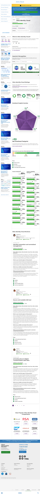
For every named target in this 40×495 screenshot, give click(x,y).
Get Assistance (16, 50)
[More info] (27, 107)
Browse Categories (4, 7)
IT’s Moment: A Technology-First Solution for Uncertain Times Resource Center (22, 440)
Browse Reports (4, 9)
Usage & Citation (3, 467)
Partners (15, 464)
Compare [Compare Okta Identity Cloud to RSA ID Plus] (25, 423)
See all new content (5, 194)
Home (13, 16)
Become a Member (5, 452)
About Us (2, 464)
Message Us (22, 451)
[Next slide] (38, 75)
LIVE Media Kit (16, 465)
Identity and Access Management (20, 16)
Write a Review (4, 14)
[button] (20, 493)
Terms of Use (2, 468)
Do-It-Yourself (28, 464)
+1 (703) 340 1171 (28, 441)
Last (23, 405)
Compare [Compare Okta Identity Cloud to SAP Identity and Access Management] (16, 433)
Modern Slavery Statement (4, 469)
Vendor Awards (4, 18)
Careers (2, 465)
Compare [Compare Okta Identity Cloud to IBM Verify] (34, 433)
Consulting (28, 466)
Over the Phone (29, 465)
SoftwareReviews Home (5, 5)
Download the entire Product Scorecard (19, 86)
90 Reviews (14, 28)
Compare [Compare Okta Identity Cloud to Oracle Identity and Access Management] (25, 433)
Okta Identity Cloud (29, 16)
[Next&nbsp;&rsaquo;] (21, 405)
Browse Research (16, 469)
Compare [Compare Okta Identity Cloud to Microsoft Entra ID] (16, 423)
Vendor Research (4, 21)
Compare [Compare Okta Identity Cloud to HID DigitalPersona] (34, 423)
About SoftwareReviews (5, 16)
